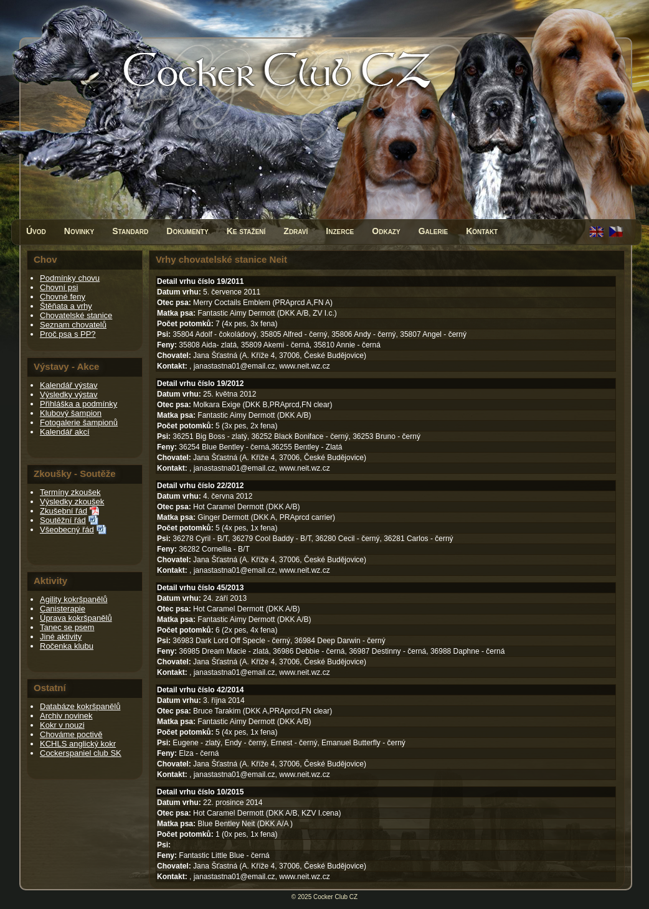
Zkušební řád (63, 511)
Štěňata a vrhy (66, 306)
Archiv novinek (66, 715)
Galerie (433, 231)
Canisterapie (62, 608)
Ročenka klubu (66, 646)
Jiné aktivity (61, 636)
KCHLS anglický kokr (78, 743)
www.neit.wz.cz (304, 366)
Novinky (79, 231)
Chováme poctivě (71, 734)
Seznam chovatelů (73, 324)
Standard (130, 231)
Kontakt (482, 231)
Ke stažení (246, 231)
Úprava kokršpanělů (76, 618)
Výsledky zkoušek (72, 501)
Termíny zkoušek (70, 492)
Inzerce (340, 231)
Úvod (36, 231)
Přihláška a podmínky (78, 403)
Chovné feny (62, 296)
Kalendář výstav (69, 385)
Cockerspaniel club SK (80, 753)
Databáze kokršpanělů (80, 706)
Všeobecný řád (67, 529)
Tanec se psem (67, 627)
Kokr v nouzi (62, 725)
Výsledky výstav (68, 394)
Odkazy (386, 231)
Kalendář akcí (65, 431)
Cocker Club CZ (335, 896)
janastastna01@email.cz (234, 366)
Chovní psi (59, 287)
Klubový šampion (71, 413)
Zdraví (295, 231)
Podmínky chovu (70, 278)
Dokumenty (187, 231)
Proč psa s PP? (68, 334)
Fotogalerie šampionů (79, 422)
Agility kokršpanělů (73, 599)
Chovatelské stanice (76, 315)
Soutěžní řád (63, 520)
